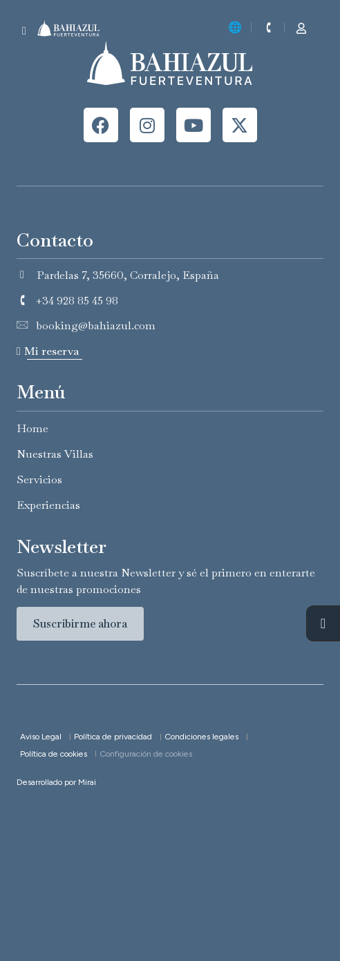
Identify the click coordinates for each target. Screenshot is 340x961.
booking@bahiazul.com (95, 325)
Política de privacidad (113, 736)
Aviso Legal (41, 736)
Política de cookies (53, 753)
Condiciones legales (201, 736)
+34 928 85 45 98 (77, 300)
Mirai (87, 782)
